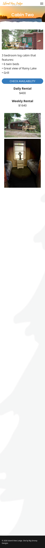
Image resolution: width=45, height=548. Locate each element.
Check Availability (22, 81)
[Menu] (41, 3)
